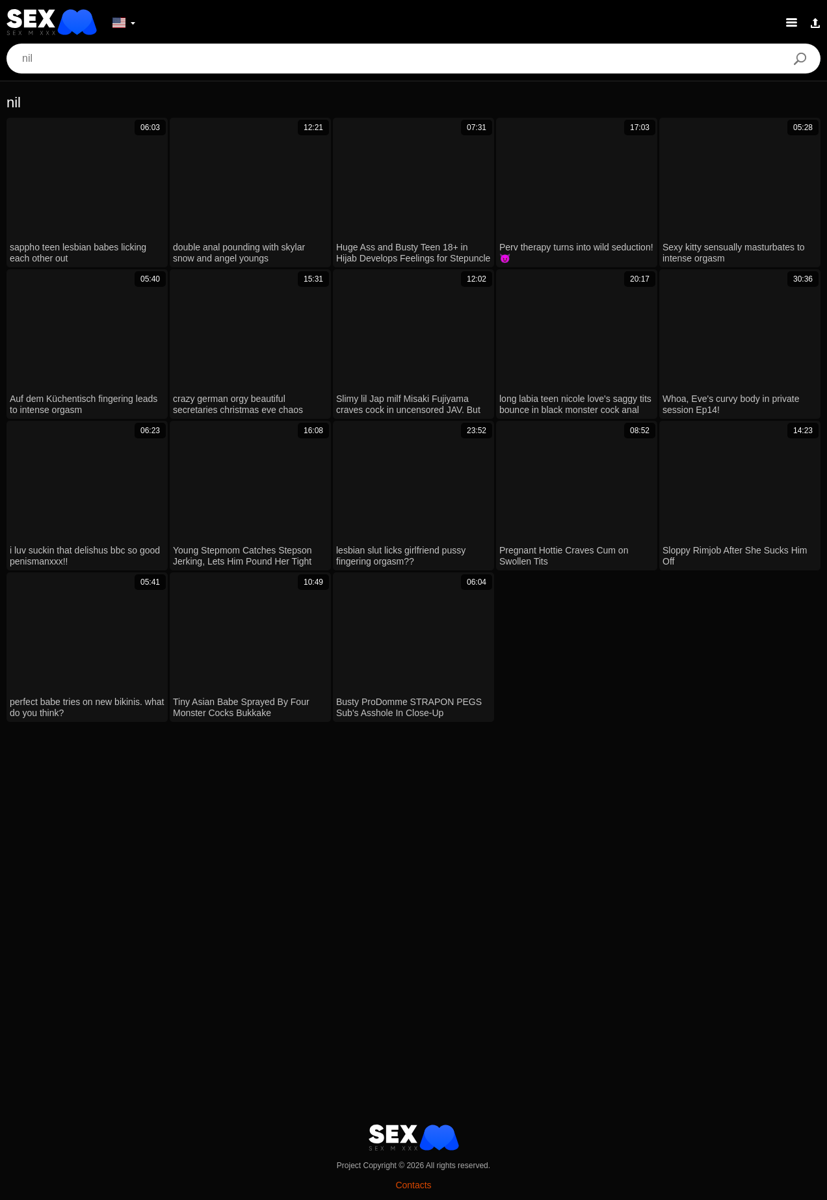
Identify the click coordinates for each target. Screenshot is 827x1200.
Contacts (413, 1185)
